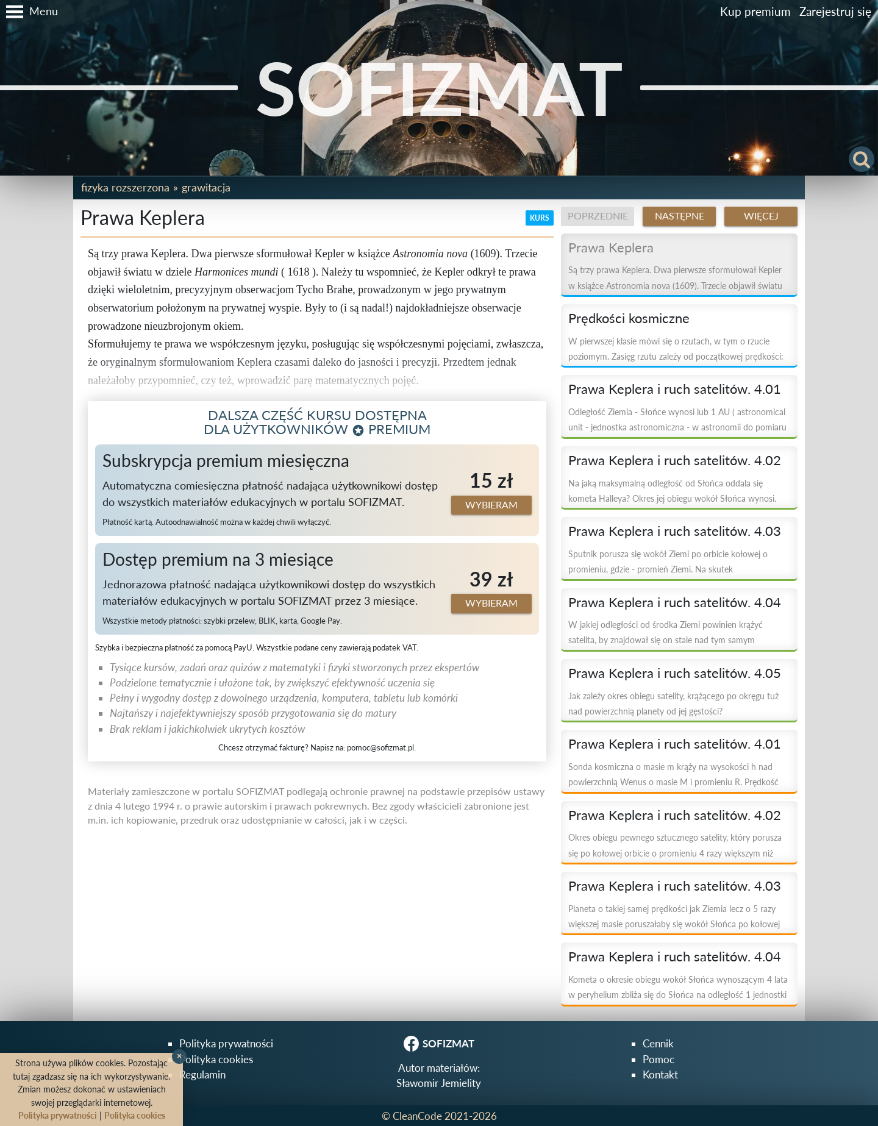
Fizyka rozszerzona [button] (125, 187)
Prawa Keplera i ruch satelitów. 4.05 (674, 673)
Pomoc (658, 1059)
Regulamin (202, 1074)
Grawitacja (206, 187)
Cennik (658, 1043)
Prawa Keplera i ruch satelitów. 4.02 (674, 460)
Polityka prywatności (226, 1043)
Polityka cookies (216, 1059)
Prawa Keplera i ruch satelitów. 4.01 (674, 389)
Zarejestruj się (835, 11)
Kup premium (755, 11)
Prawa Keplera (611, 247)
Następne (679, 215)
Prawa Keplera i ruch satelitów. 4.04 (674, 602)
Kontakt (660, 1074)
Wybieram (491, 504)
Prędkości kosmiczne (629, 318)
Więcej (761, 215)
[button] (29, 11)
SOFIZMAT (439, 87)
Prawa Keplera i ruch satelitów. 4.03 (674, 531)
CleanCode (417, 1116)
